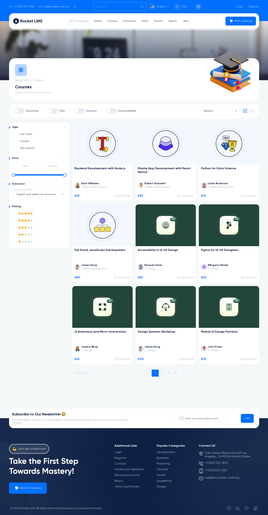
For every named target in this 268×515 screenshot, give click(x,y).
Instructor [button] (18, 184)
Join (247, 418)
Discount (91, 111)
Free (62, 111)
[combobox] (219, 110)
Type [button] (15, 127)
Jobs (187, 21)
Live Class (26, 134)
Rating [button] (16, 206)
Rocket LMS (22, 80)
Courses (113, 21)
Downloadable (127, 111)
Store (146, 21)
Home (98, 21)
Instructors (130, 21)
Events (174, 21)
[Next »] (183, 373)
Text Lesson (27, 148)
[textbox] (37, 194)
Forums (159, 21)
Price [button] (15, 158)
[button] (64, 127)
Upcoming (32, 111)
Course (24, 141)
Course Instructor (23, 190)
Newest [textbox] (208, 111)
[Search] (120, 6)
